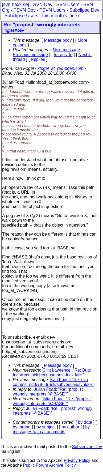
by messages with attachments (51, 429)
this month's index (61, 15)
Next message (66, 50)
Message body (58, 40)
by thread (22, 427)
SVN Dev (42, 4)
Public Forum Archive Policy (49, 465)
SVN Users (67, 4)
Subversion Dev (87, 446)
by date (85, 422)
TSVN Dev (25, 10)
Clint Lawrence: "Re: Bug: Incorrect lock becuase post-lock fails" (52, 372)
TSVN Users (52, 10)
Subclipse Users (21, 15)
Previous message (30, 54)
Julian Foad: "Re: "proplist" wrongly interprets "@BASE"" (48, 391)
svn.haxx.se (15, 4)
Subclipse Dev (84, 10)
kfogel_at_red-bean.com (61, 68)
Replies (38, 59)
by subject (46, 427)
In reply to (63, 54)
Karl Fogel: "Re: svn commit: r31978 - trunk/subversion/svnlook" (53, 382)
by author (70, 427)
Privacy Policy (77, 460)
